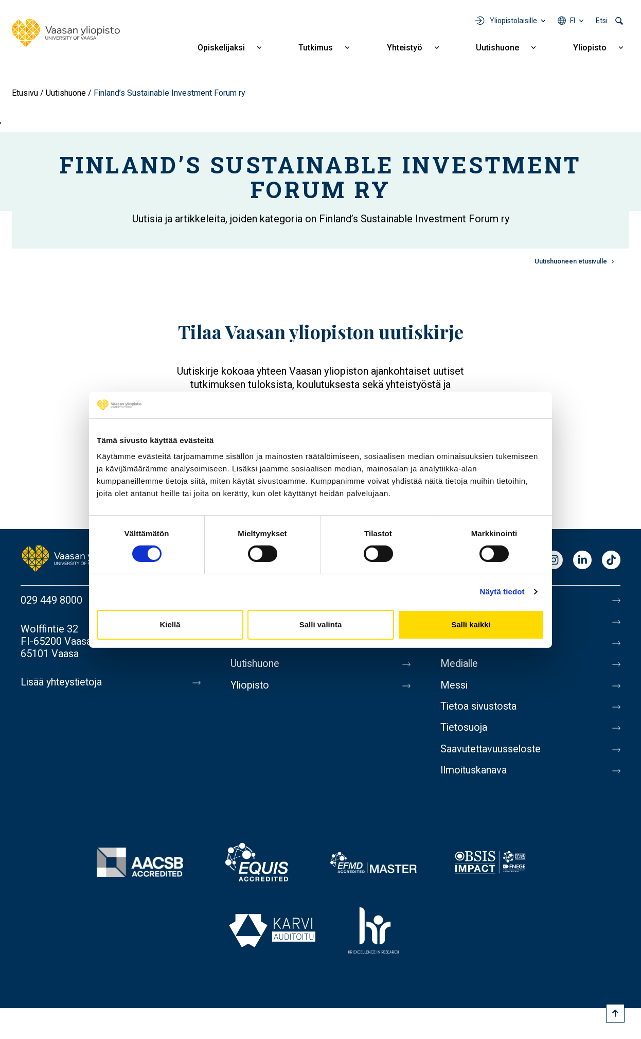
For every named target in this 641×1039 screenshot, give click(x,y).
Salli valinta (320, 624)
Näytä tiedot (502, 591)
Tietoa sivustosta (479, 708)
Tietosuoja (464, 730)
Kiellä (169, 624)
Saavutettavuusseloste (491, 751)
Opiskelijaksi (221, 47)
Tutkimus (315, 47)
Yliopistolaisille (513, 20)
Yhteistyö (404, 47)
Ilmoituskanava (474, 773)
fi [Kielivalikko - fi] (572, 20)
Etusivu (25, 93)
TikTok (611, 561)
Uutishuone (497, 47)
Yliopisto (590, 47)
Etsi (602, 20)
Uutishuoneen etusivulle (571, 261)
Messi (454, 686)
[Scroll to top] (615, 1013)
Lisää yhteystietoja (62, 682)
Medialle (459, 665)
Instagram (553, 561)
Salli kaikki (471, 624)
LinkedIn (582, 561)
